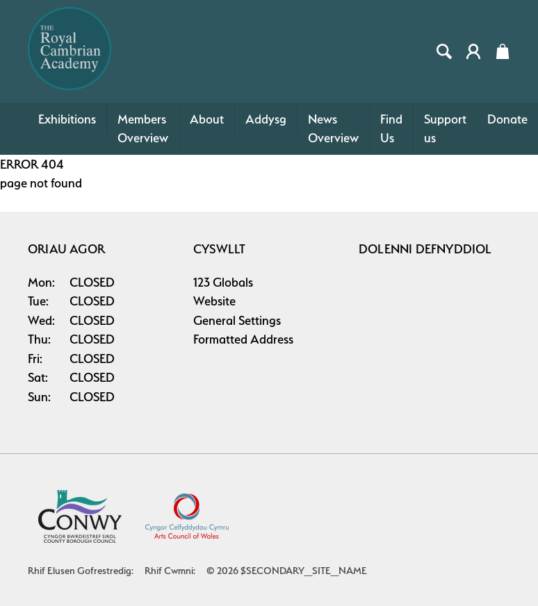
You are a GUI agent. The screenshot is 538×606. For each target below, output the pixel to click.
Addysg (265, 119)
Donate (507, 119)
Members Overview (142, 129)
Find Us (391, 129)
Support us (445, 129)
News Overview (333, 129)
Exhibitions (67, 119)
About (207, 119)
